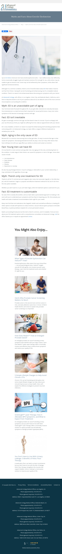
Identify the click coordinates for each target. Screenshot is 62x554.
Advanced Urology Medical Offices (10, 24)
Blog (22, 24)
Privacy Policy (22, 485)
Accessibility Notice (46, 485)
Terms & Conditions (33, 485)
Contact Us (57, 485)
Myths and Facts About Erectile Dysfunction (36, 24)
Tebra (38, 548)
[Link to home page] (11, 7)
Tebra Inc (13, 485)
